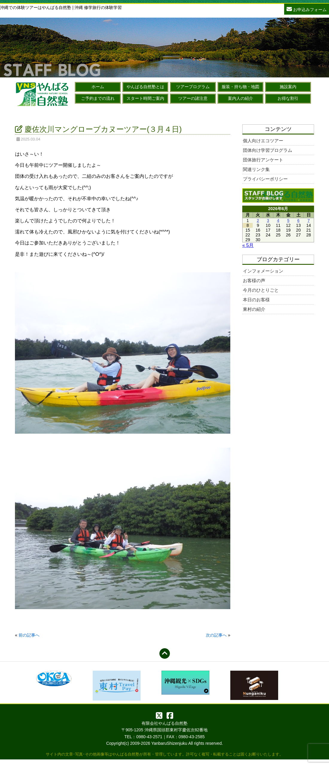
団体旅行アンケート (263, 159)
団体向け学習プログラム (267, 150)
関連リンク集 (256, 169)
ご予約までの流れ (98, 98)
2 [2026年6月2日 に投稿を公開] (258, 220)
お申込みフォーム (307, 9)
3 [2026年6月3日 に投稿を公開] (268, 220)
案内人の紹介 (240, 98)
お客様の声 (254, 280)
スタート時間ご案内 (145, 98)
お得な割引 (288, 98)
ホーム (98, 86)
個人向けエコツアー (263, 140)
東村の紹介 (254, 309)
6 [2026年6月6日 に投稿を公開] (298, 220)
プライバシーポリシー (265, 178)
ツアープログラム (193, 86)
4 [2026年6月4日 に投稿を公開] (278, 220)
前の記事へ (29, 635)
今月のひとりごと (261, 290)
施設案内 (288, 86)
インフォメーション (263, 270)
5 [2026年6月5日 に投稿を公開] (288, 220)
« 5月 (248, 245)
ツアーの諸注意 (193, 98)
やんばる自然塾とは (145, 86)
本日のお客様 (256, 299)
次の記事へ (216, 635)
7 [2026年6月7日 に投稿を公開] (308, 220)
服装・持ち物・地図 (240, 86)
